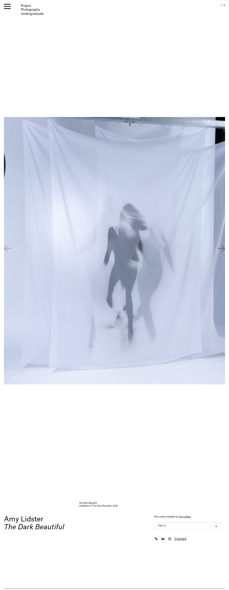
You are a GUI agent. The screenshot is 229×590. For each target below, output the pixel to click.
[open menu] (7, 6)
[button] (221, 249)
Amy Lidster (23, 519)
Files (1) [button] (162, 526)
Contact (180, 539)
